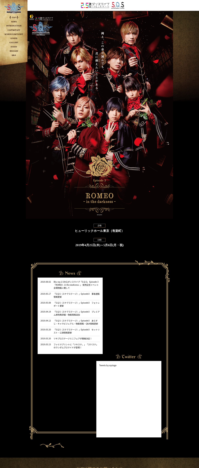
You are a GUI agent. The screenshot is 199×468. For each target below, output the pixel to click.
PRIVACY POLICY (99, 453)
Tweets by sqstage (112, 287)
